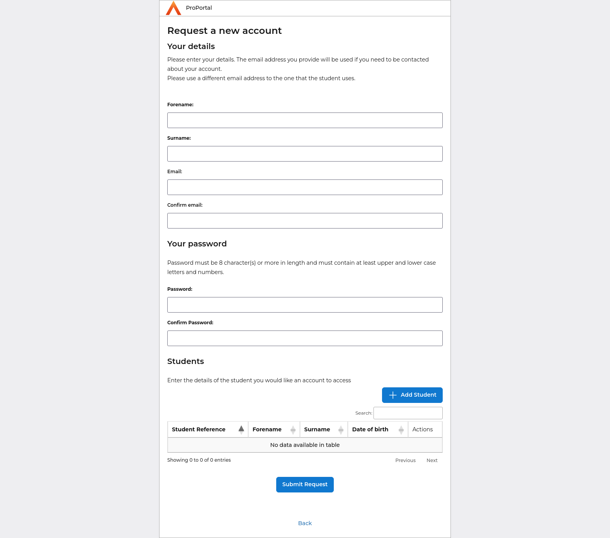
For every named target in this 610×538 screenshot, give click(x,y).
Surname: (179, 138)
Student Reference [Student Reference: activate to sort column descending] (199, 429)
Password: (179, 289)
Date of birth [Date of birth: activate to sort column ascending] (370, 429)
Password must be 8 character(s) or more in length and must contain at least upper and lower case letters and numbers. (301, 267)
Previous (405, 460)
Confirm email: (184, 205)
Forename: (180, 104)
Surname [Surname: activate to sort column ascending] (317, 429)
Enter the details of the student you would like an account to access (259, 380)
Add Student (412, 395)
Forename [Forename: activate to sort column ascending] (267, 429)
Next (432, 460)
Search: (399, 413)
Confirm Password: (190, 322)
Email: (174, 171)
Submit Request (305, 484)
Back (305, 523)
